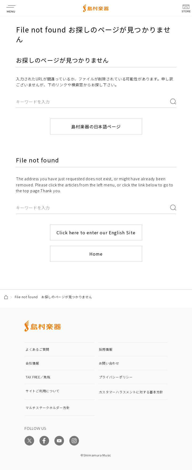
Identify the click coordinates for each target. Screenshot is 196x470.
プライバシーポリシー (116, 377)
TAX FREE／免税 (38, 377)
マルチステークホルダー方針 (48, 407)
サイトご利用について (42, 391)
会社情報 (32, 363)
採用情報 (106, 349)
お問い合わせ (109, 363)
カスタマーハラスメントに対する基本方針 (131, 392)
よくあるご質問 (37, 349)
